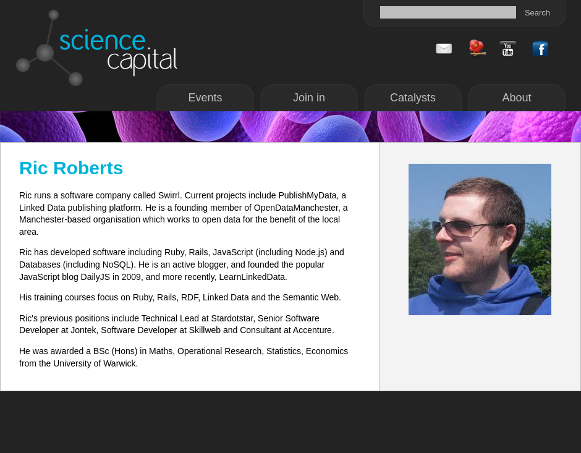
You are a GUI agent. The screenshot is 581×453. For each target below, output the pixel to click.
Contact (444, 49)
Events (205, 97)
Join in (309, 97)
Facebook (508, 49)
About (516, 97)
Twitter (476, 49)
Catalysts (413, 97)
